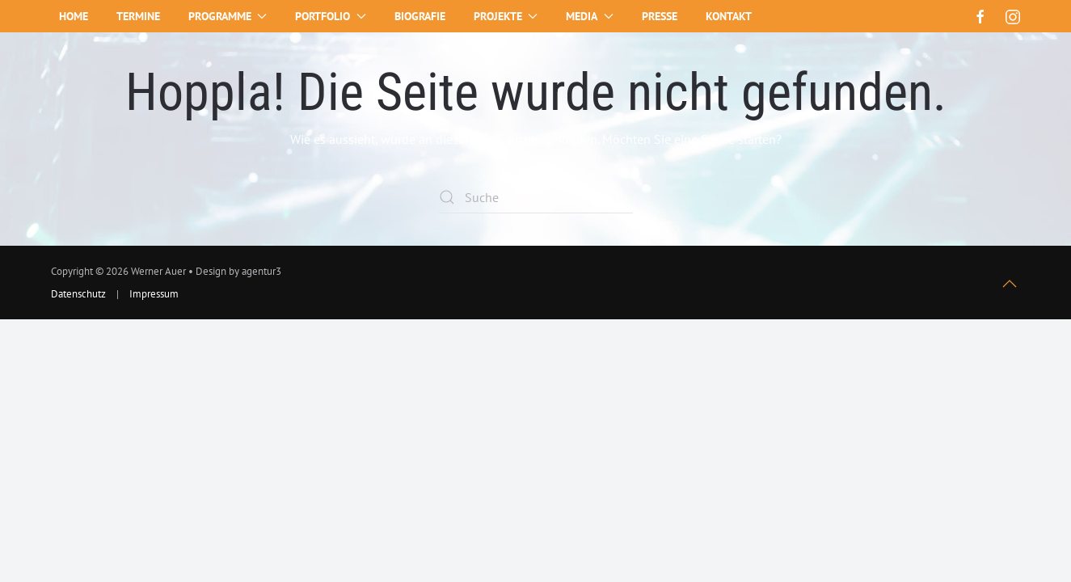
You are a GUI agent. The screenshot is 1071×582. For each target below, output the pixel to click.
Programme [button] (228, 16)
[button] (1009, 284)
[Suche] (536, 197)
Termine (138, 16)
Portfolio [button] (330, 16)
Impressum (154, 294)
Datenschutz (78, 294)
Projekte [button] (506, 16)
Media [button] (590, 16)
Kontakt (729, 16)
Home (73, 16)
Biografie (419, 16)
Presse (659, 16)
